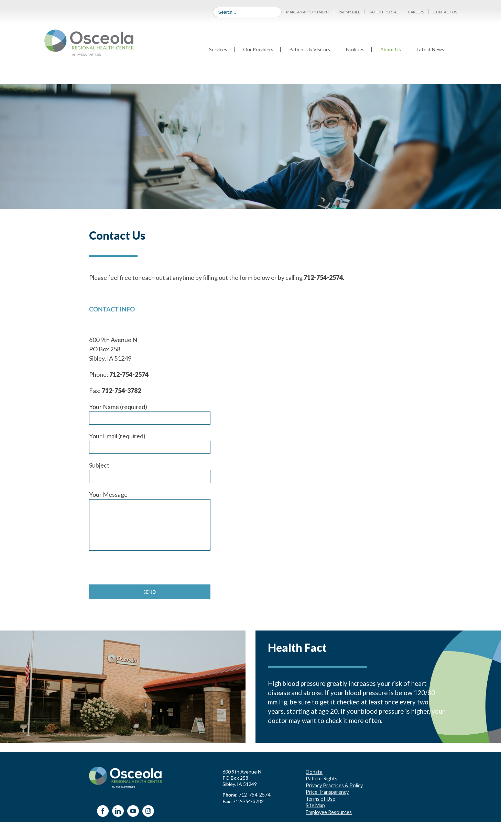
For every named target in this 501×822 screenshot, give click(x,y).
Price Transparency (326, 790)
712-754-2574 (254, 794)
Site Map (315, 803)
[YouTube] (133, 811)
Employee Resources (328, 809)
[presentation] (141, 571)
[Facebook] (103, 811)
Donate (314, 772)
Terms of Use (320, 797)
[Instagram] (148, 811)
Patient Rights (321, 778)
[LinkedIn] (118, 811)
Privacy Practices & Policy (333, 784)
